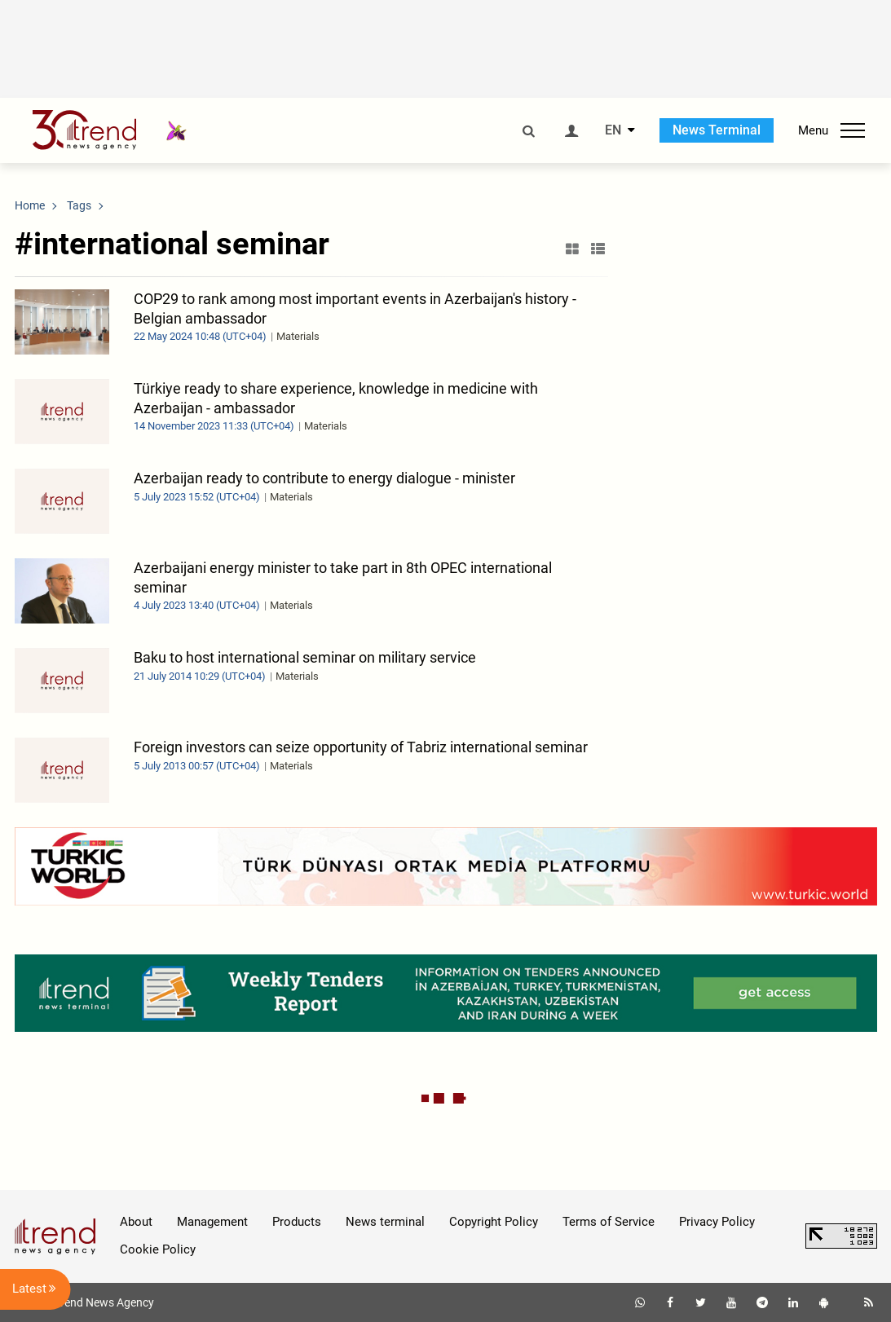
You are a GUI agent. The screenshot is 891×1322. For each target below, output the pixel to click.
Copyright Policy (493, 1221)
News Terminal (717, 130)
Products (296, 1221)
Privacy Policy (717, 1221)
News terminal (385, 1221)
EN (613, 130)
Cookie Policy (158, 1249)
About (136, 1221)
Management (212, 1221)
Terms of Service (608, 1221)
